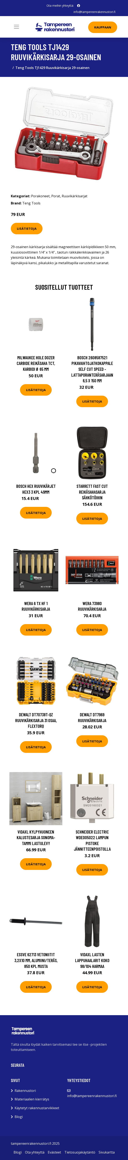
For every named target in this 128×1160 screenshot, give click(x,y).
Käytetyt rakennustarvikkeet (37, 1108)
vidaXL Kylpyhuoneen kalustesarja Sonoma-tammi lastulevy (36, 837)
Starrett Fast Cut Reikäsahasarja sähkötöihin (92, 491)
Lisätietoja (26, 228)
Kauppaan (102, 27)
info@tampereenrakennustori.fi (94, 12)
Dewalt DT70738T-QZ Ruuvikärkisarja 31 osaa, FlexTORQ (36, 720)
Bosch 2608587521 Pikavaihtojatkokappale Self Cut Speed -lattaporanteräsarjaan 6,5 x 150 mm (92, 369)
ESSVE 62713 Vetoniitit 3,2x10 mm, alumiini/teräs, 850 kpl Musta (36, 960)
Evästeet (54, 1152)
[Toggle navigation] (16, 27)
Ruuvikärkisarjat (74, 196)
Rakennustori (25, 1090)
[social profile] (78, 6)
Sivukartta (107, 1152)
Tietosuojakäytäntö (79, 1152)
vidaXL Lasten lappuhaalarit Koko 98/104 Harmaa (92, 960)
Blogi (19, 1116)
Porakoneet (40, 196)
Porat (55, 196)
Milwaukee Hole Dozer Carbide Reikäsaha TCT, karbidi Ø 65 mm (36, 363)
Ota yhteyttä (34, 1152)
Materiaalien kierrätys (32, 1099)
